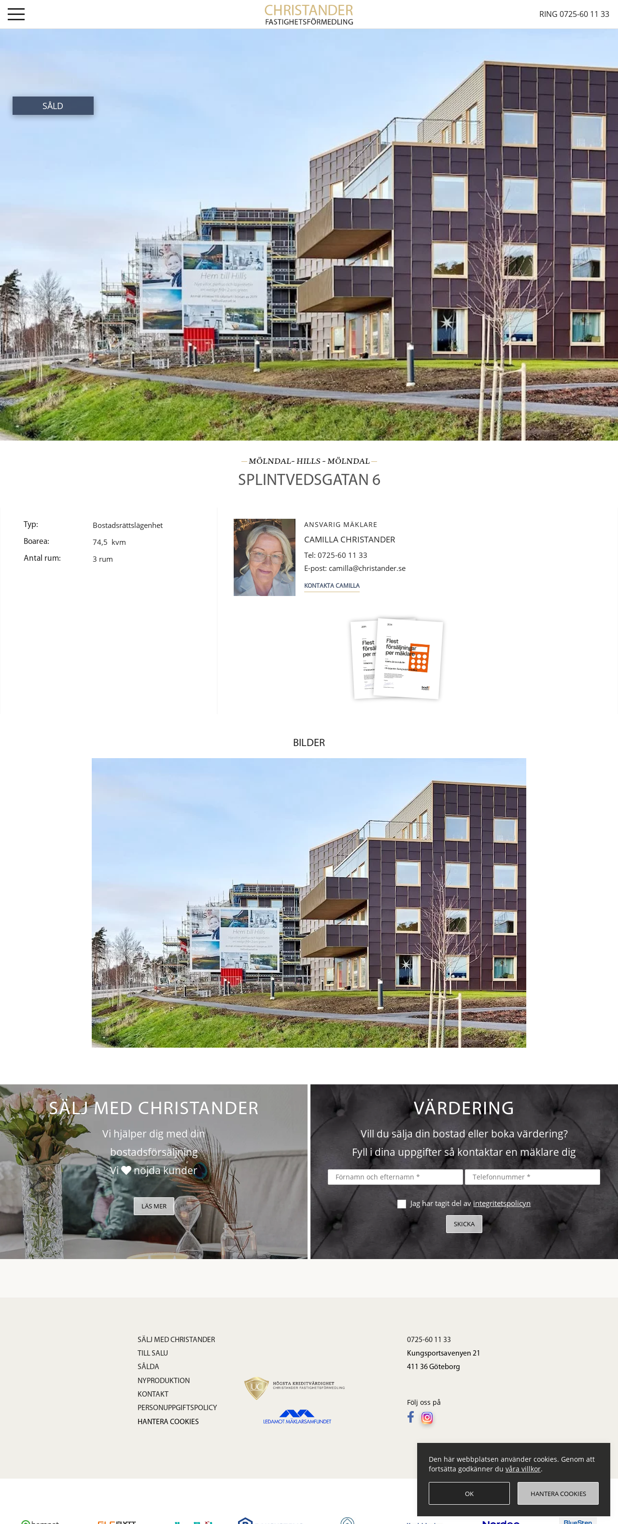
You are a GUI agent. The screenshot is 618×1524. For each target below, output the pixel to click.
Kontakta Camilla (332, 586)
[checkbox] (400, 1203)
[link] (309, 13)
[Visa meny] (16, 16)
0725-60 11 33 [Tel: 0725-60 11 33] (335, 555)
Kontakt (153, 1395)
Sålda (148, 1367)
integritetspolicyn (502, 1203)
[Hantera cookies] (558, 1493)
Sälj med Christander (176, 1340)
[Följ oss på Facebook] (413, 1418)
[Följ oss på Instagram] (429, 1418)
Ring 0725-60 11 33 (574, 14)
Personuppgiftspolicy (177, 1408)
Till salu (153, 1354)
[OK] (469, 1493)
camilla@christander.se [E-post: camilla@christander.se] (355, 568)
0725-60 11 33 (429, 1340)
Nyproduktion (164, 1381)
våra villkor (523, 1468)
